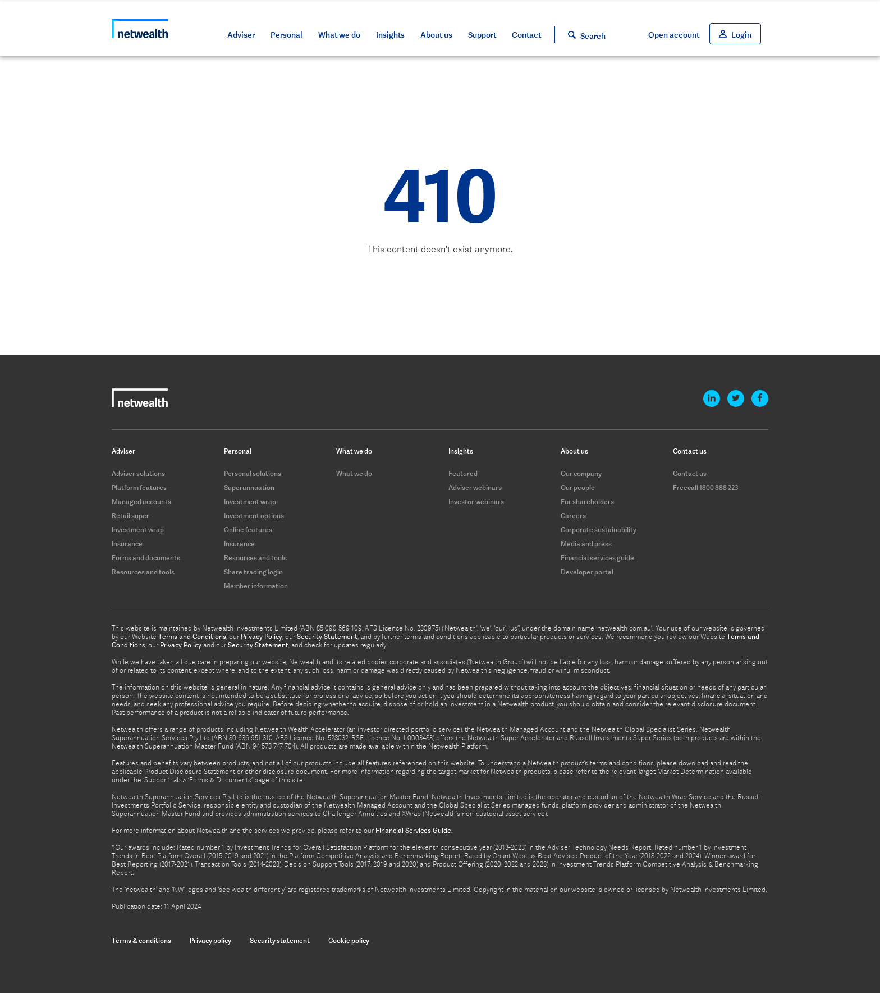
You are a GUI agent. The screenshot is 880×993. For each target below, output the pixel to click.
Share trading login (253, 572)
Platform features (139, 487)
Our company (581, 473)
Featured (463, 473)
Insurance (127, 543)
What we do (339, 34)
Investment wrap (138, 529)
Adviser (241, 34)
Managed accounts (141, 501)
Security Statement (327, 637)
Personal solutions (252, 473)
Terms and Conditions (192, 637)
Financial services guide (597, 558)
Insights (390, 34)
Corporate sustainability (598, 529)
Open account (673, 34)
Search (593, 35)
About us (436, 34)
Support (482, 34)
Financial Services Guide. (414, 831)
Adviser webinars (475, 487)
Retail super (130, 515)
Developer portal (587, 572)
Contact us (690, 473)
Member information (256, 586)
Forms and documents (146, 558)
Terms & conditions (141, 940)
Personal (286, 34)
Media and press (586, 543)
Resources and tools (143, 572)
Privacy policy (210, 940)
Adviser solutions (138, 473)
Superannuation (249, 487)
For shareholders (587, 501)
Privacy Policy (261, 637)
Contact (526, 34)
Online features (248, 529)
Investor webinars (476, 501)
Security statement (280, 940)
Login (741, 34)
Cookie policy (348, 940)
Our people (578, 487)
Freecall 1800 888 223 (706, 487)
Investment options (254, 515)
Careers (573, 515)
